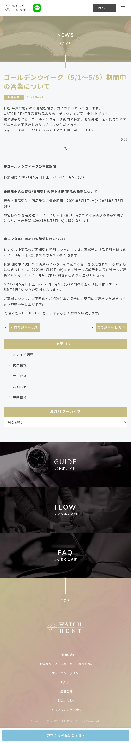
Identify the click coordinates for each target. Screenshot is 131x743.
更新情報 (20, 397)
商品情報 (20, 365)
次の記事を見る (109, 327)
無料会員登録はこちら (65, 735)
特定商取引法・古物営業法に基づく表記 (66, 664)
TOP (65, 600)
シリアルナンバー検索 (66, 709)
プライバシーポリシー (66, 673)
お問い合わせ (66, 700)
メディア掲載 (23, 354)
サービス (20, 376)
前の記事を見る (26, 327)
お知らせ (20, 386)
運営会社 (66, 691)
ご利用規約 (66, 655)
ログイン (104, 8)
